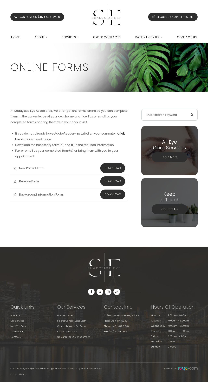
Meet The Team (19, 325)
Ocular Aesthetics (67, 331)
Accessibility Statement (79, 368)
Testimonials (17, 331)
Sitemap (23, 374)
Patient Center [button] (148, 37)
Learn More (169, 157)
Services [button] (70, 37)
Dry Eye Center (66, 315)
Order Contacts (107, 37)
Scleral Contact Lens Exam (73, 320)
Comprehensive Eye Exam (72, 325)
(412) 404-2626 (121, 325)
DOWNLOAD (112, 168)
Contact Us (187, 37)
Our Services (17, 320)
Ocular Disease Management (74, 336)
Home (15, 37)
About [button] (41, 37)
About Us (15, 315)
